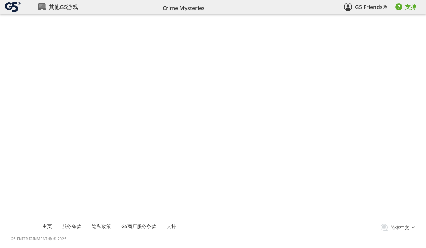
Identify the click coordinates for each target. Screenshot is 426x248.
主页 (47, 226)
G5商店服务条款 (138, 226)
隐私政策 (101, 226)
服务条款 (71, 226)
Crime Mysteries (183, 8)
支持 (171, 226)
